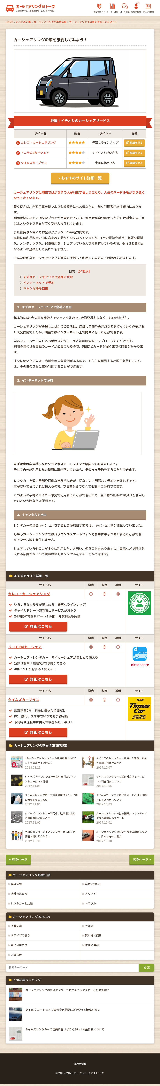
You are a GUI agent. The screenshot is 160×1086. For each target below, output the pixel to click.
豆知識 (90, 927)
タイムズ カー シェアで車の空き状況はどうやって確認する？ (68, 1011)
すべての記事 (23, 22)
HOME (9, 22)
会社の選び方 (19, 895)
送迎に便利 (92, 947)
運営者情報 (80, 1066)
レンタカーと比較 (22, 905)
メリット (91, 895)
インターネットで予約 (38, 283)
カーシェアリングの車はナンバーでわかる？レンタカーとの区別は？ (73, 992)
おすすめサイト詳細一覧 (81, 179)
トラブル (91, 905)
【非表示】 (83, 272)
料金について (94, 885)
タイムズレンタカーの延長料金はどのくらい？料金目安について (70, 1031)
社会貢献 (16, 957)
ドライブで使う (20, 937)
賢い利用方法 (19, 947)
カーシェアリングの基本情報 (50, 22)
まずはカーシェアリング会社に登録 (48, 277)
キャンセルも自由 (35, 289)
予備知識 (16, 927)
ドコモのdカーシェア (35, 153)
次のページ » (142, 860)
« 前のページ (18, 860)
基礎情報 (16, 885)
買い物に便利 (94, 937)
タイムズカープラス (34, 163)
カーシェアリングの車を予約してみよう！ (93, 22)
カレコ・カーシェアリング (38, 143)
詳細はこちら (41, 627)
